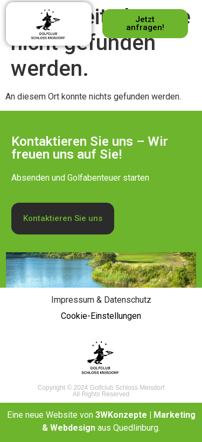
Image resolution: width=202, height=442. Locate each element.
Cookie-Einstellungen (101, 316)
